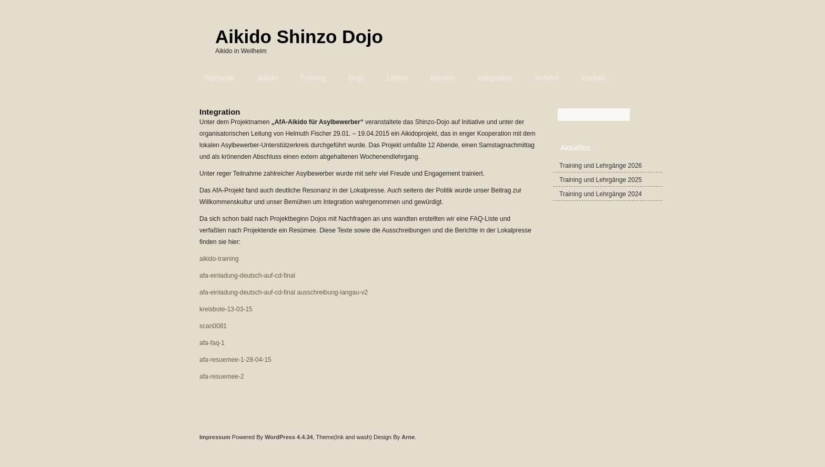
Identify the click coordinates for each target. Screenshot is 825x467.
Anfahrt (547, 78)
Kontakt (593, 78)
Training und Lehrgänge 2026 (600, 165)
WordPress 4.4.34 (289, 437)
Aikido (267, 78)
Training (313, 78)
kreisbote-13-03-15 (226, 309)
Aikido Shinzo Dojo (299, 36)
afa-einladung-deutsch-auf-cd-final (247, 275)
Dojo (356, 78)
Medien (443, 78)
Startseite (219, 78)
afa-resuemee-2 (221, 376)
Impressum (214, 437)
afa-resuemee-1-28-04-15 (235, 359)
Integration (495, 78)
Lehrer (397, 78)
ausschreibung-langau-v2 (332, 292)
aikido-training (219, 258)
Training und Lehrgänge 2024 (600, 194)
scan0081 (213, 326)
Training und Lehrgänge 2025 (600, 180)
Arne (408, 437)
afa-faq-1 (212, 343)
